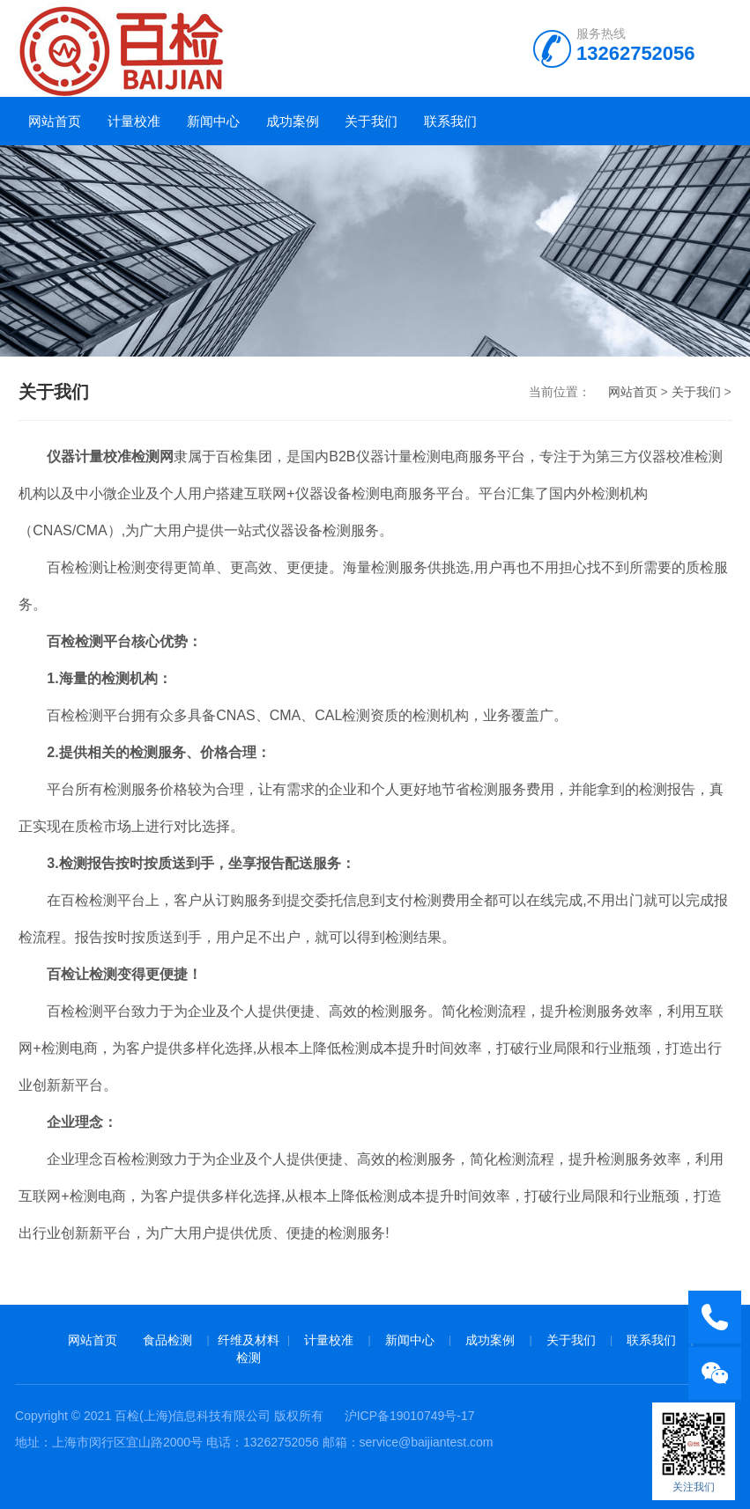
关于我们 (371, 121)
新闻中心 (213, 121)
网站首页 (54, 121)
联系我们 (450, 121)
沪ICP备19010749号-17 (410, 1416)
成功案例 (292, 121)
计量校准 (134, 121)
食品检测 (167, 1340)
